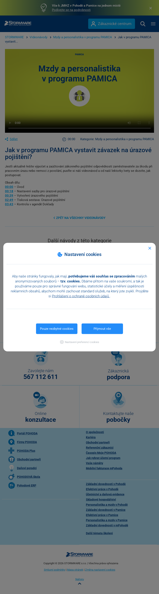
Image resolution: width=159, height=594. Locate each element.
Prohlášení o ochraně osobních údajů (81, 296)
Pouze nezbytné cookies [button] (56, 328)
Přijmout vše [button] (102, 328)
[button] (79, 341)
